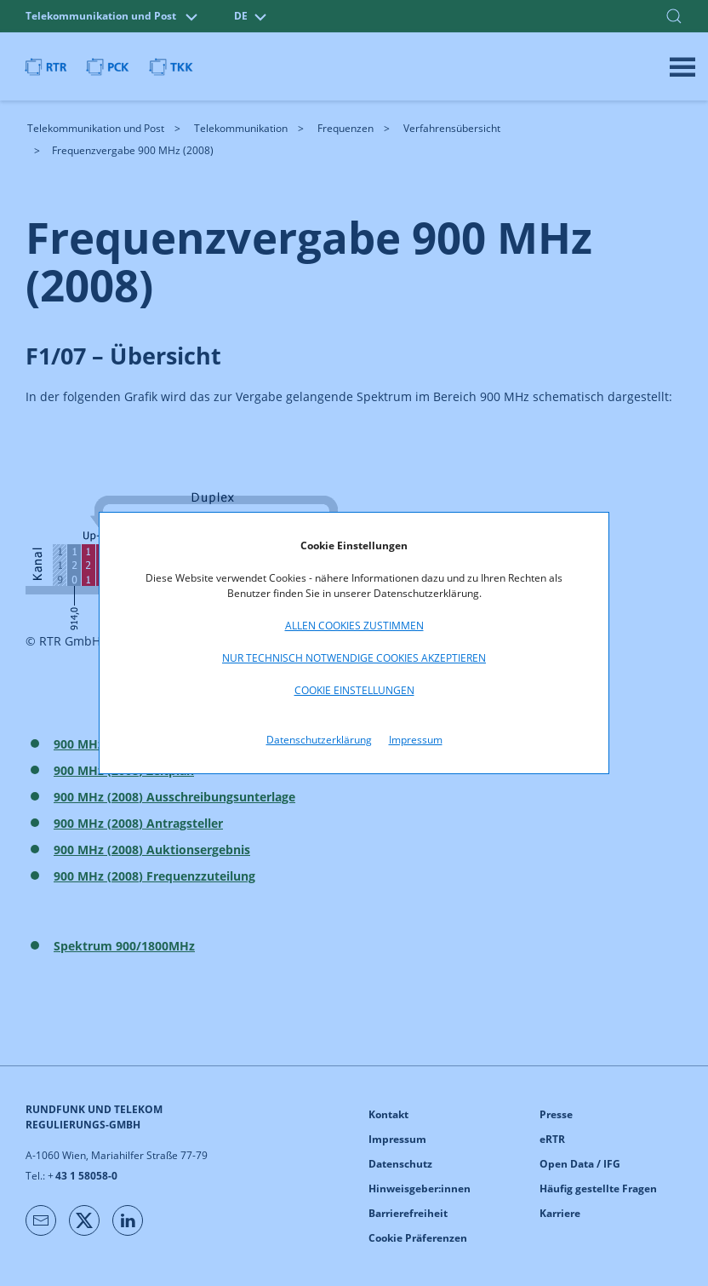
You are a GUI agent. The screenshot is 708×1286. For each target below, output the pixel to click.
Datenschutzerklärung (319, 739)
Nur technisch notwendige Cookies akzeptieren (354, 658)
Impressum (415, 739)
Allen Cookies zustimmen (354, 625)
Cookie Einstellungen (354, 690)
